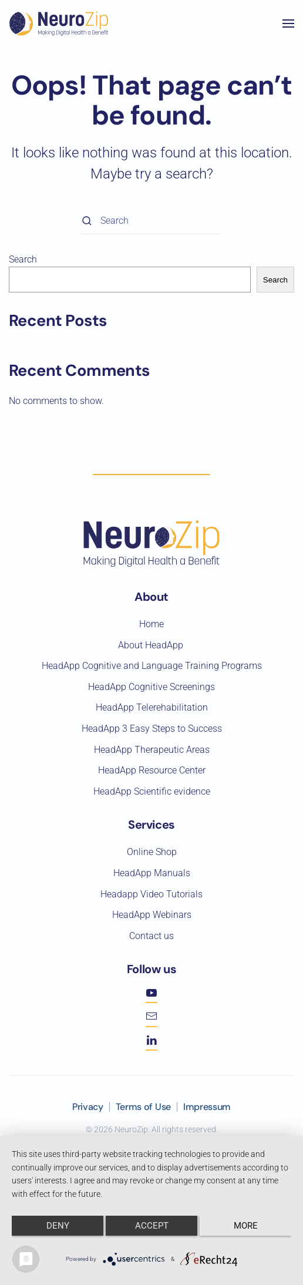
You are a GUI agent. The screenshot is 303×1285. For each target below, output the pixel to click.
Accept (152, 1225)
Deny (57, 1225)
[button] (288, 23)
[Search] (151, 221)
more (246, 1225)
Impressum (207, 1107)
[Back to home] (58, 23)
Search (23, 259)
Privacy (87, 1107)
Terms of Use (143, 1107)
